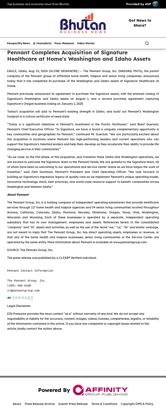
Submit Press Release (73, 404)
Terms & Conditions (104, 404)
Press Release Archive (40, 404)
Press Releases (64, 43)
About (17, 404)
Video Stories (86, 43)
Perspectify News (18, 43)
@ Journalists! (42, 43)
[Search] (147, 43)
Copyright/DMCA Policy (137, 404)
